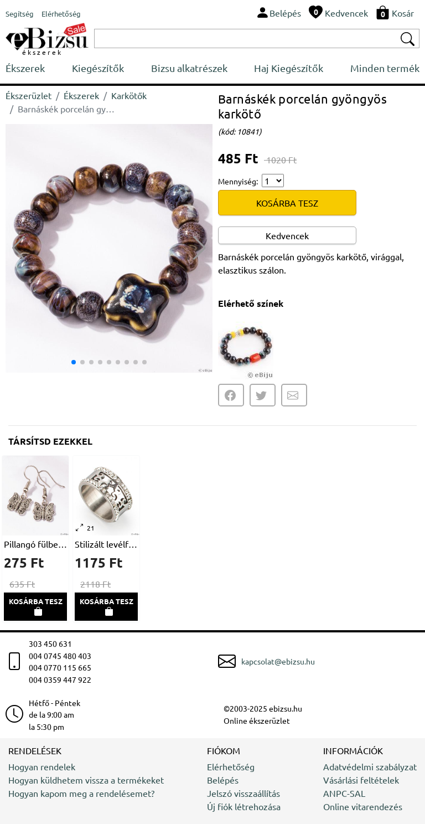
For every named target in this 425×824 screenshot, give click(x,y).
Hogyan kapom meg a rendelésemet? (81, 793)
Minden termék (384, 68)
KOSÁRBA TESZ (287, 202)
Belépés (223, 779)
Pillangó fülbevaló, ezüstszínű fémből (35, 543)
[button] (199, 248)
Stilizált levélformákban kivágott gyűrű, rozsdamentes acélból (106, 543)
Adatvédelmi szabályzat (370, 766)
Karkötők (129, 95)
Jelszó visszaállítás (243, 793)
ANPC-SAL (344, 793)
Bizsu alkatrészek (189, 68)
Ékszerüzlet (28, 95)
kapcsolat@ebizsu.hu (278, 661)
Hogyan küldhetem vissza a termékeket (86, 779)
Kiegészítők (98, 68)
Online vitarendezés (362, 806)
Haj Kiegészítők (288, 68)
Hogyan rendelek (41, 766)
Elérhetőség (231, 766)
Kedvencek (287, 235)
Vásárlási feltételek (361, 779)
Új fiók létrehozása (244, 806)
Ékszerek (25, 68)
